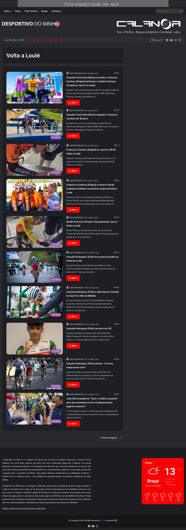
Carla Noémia (76, 73)
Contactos (56, 11)
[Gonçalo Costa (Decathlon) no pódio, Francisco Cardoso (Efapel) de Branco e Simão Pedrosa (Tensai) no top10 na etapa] (34, 87)
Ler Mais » (73, 103)
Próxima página (111, 437)
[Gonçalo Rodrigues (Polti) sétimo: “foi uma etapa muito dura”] (34, 374)
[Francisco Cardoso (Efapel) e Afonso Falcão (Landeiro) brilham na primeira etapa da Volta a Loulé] (34, 195)
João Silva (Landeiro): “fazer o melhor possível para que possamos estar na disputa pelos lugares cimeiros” (91, 402)
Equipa (44, 11)
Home (7, 11)
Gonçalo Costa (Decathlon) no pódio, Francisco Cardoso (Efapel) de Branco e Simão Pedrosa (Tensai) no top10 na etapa (91, 81)
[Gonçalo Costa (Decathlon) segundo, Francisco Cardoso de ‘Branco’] (34, 125)
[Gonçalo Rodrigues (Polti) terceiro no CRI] (34, 338)
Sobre (18, 11)
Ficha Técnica (31, 11)
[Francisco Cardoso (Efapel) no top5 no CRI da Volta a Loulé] (34, 160)
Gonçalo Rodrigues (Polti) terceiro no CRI (88, 328)
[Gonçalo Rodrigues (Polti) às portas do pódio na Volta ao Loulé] (34, 267)
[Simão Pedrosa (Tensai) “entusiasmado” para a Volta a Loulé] (34, 232)
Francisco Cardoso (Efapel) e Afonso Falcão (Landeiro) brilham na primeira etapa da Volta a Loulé (91, 188)
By (116, 520)
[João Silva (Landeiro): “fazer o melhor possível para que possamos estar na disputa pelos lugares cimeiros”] (34, 409)
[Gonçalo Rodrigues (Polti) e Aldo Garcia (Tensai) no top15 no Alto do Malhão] (34, 302)
